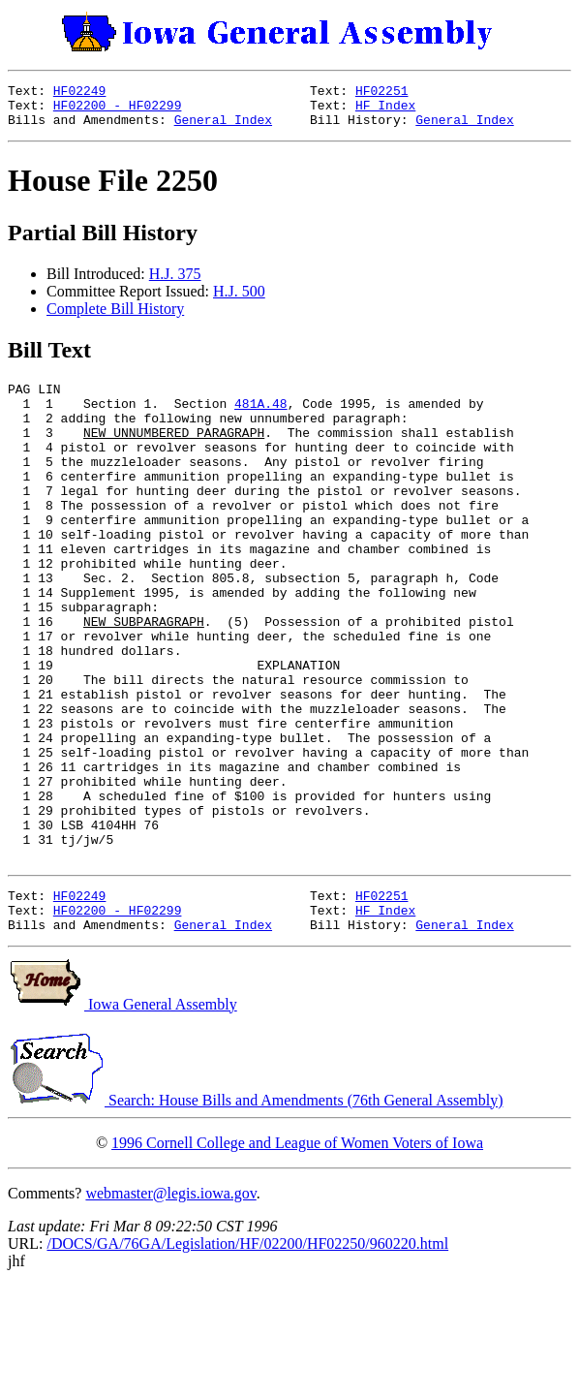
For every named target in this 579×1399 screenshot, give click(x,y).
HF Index (385, 110)
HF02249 (80, 93)
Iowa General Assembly (122, 1117)
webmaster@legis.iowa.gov (170, 1306)
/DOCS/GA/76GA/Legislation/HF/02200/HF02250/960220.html (247, 1357)
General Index (223, 128)
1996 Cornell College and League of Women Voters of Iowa (297, 1256)
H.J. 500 (239, 300)
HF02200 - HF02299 (117, 110)
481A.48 (261, 417)
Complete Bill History (115, 317)
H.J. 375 (175, 282)
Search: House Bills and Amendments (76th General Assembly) (255, 1213)
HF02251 (382, 93)
